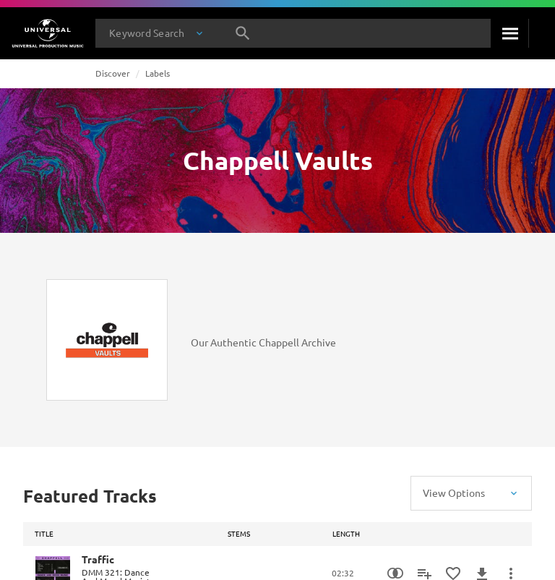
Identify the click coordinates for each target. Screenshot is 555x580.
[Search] (509, 33)
